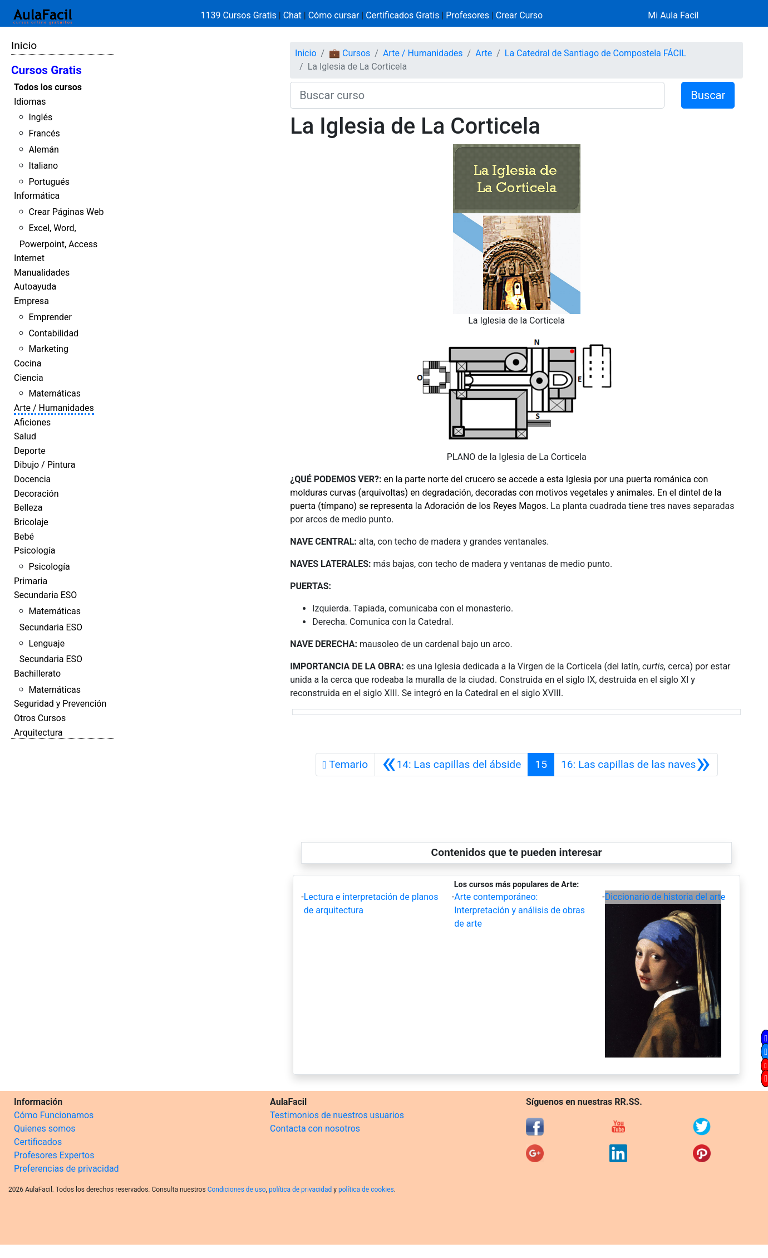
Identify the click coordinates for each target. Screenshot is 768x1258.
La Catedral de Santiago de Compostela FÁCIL (595, 53)
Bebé (24, 536)
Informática (37, 195)
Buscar (708, 95)
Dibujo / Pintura (44, 464)
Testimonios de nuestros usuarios (337, 1115)
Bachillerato (37, 673)
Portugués (49, 182)
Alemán (43, 149)
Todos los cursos (48, 87)
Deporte (30, 451)
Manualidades (42, 272)
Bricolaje (31, 522)
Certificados (38, 1142)
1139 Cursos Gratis (240, 15)
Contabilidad (53, 333)
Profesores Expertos (54, 1155)
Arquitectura (38, 732)
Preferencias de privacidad (66, 1168)
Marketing (48, 349)
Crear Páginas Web (66, 212)
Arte (483, 53)
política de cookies (366, 1189)
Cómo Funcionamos (53, 1115)
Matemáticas (54, 393)
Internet (29, 258)
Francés (44, 133)
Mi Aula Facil (673, 15)
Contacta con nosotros (315, 1128)
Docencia (32, 479)
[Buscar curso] (477, 95)
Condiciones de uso (237, 1189)
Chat (292, 15)
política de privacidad (300, 1189)
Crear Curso (519, 15)
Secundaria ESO (45, 595)
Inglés (40, 117)
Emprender (50, 317)
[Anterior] (451, 764)
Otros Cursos (40, 718)
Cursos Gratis (46, 70)
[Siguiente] (636, 764)
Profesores (467, 15)
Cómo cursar (334, 15)
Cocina (27, 363)
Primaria (30, 581)
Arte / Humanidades (54, 408)
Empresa (31, 301)
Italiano (43, 165)
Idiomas (30, 101)
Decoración (36, 493)
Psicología (34, 550)
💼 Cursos (349, 53)
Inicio (24, 45)
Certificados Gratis (402, 15)
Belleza (28, 507)
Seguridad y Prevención (60, 703)
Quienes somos (45, 1128)
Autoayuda (35, 286)
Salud (25, 436)
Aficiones (32, 422)
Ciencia (28, 378)
